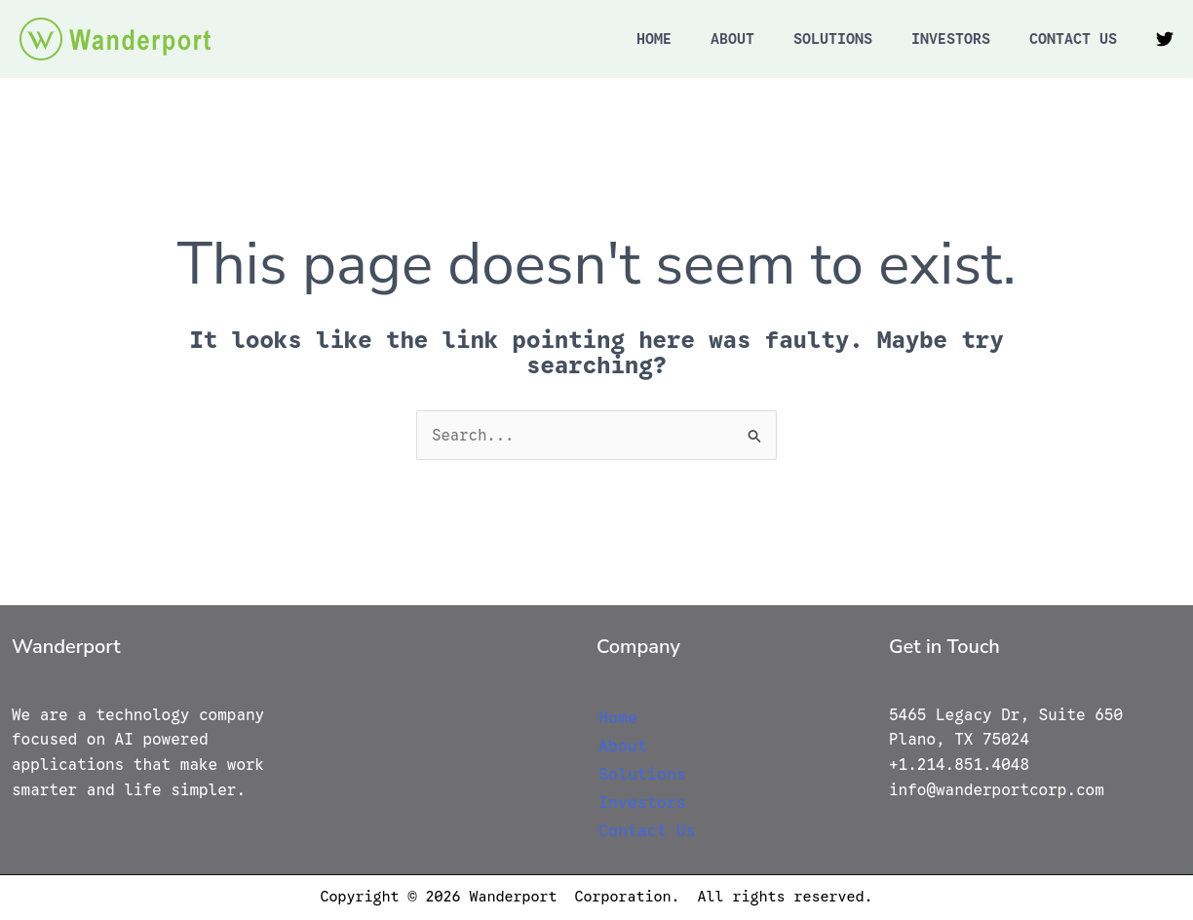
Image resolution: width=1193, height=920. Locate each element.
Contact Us (1073, 39)
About (732, 39)
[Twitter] (1165, 39)
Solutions (832, 39)
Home (654, 39)
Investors (950, 39)
